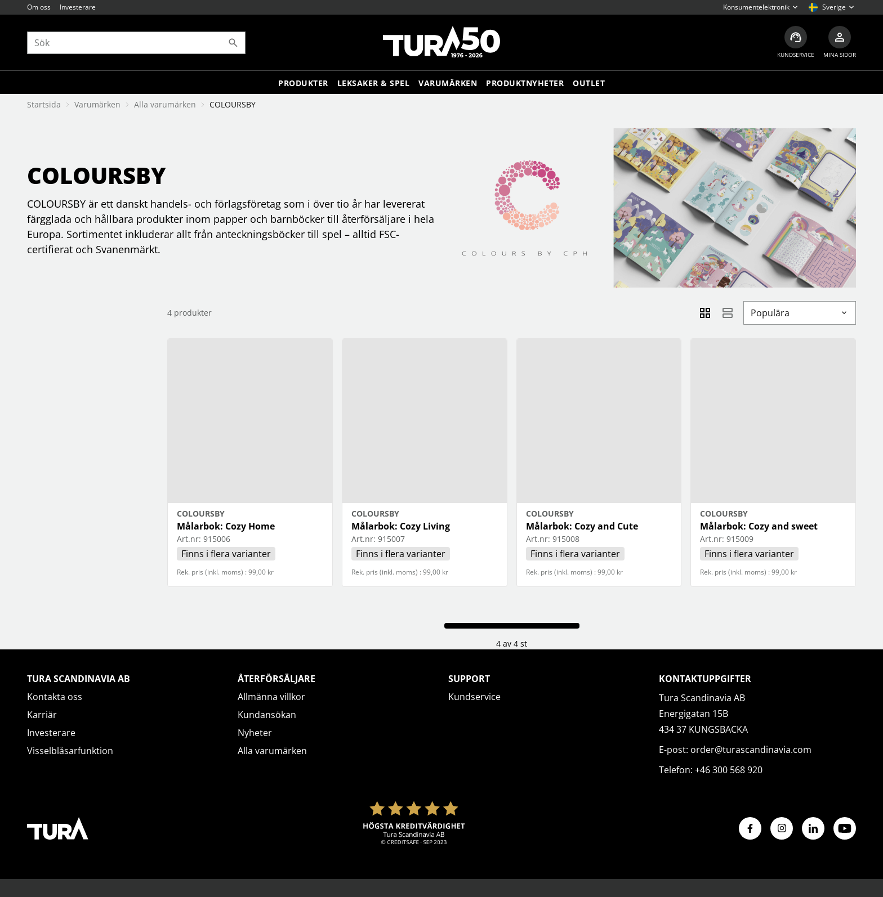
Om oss (39, 7)
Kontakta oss (54, 696)
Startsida (44, 104)
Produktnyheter (525, 83)
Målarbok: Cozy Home (226, 526)
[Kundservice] (795, 42)
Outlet (589, 83)
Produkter (303, 83)
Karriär (42, 714)
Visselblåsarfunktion (70, 750)
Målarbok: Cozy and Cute (582, 526)
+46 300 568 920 (728, 770)
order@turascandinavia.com (750, 749)
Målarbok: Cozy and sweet (759, 526)
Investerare (78, 7)
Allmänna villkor (271, 696)
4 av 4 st (511, 643)
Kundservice (474, 696)
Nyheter (255, 732)
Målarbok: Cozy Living (400, 526)
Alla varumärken (165, 104)
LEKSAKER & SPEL (373, 83)
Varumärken (447, 83)
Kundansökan (267, 714)
